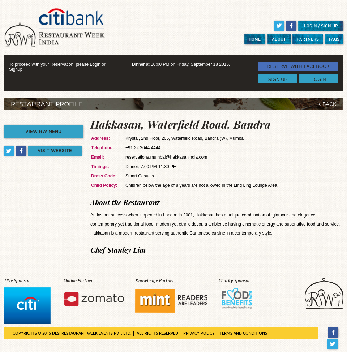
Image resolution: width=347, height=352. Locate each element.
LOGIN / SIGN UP (321, 26)
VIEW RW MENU (43, 131)
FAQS (334, 39)
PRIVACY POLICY (199, 333)
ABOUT (279, 39)
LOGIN (318, 79)
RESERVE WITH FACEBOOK (298, 66)
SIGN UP (277, 79)
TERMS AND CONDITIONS (243, 333)
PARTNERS (308, 39)
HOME (255, 39)
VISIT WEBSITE (55, 151)
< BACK (327, 104)
